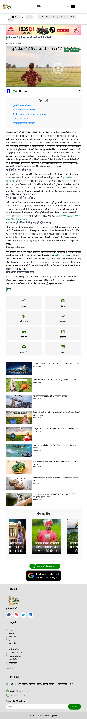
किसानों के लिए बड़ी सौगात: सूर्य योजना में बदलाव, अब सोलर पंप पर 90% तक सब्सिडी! (56, 446)
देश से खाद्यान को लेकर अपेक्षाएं (24, 110)
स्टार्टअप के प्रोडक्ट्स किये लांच (24, 123)
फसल (11, 630)
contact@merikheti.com (17, 691)
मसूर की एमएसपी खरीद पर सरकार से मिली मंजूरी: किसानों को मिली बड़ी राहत (56, 380)
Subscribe (74, 707)
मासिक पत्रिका (14, 649)
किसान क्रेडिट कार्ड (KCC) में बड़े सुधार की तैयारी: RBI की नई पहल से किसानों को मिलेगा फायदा (56, 413)
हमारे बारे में (13, 663)
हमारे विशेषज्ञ (14, 659)
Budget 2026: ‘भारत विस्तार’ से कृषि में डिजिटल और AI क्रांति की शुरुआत (55, 429)
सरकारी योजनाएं (15, 656)
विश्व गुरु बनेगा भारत (20, 119)
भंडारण (11, 633)
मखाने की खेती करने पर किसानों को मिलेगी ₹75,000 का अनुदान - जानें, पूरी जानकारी (55, 479)
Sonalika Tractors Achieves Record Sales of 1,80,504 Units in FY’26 (56, 363)
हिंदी (39, 6)
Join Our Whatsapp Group (45, 566)
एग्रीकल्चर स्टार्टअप (62, 255)
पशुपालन (12, 640)
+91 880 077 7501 (15, 696)
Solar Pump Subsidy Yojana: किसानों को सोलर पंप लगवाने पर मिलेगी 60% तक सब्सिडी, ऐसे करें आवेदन (56, 495)
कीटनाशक (12, 637)
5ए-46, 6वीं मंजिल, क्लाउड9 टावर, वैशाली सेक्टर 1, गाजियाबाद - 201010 (44, 684)
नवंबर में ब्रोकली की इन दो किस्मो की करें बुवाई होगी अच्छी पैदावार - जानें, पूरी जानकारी (56, 463)
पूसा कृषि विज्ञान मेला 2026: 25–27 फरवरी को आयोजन (50, 396)
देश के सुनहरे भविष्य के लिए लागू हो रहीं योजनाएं (30, 114)
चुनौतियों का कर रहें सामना (22, 105)
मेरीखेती (10, 668)
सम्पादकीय (13, 643)
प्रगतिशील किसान (15, 653)
